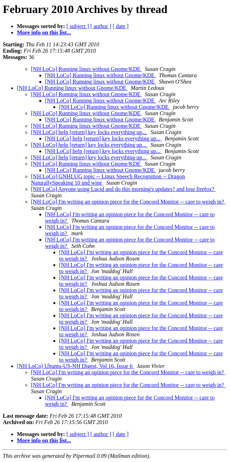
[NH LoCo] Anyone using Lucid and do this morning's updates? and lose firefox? (123, 189)
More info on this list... (44, 32)
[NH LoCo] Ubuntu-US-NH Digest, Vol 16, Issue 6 (75, 366)
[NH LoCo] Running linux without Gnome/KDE (86, 69)
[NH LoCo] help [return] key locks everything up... (89, 132)
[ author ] (100, 26)
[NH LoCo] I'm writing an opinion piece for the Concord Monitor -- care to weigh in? (128, 202)
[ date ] (120, 26)
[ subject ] (77, 26)
